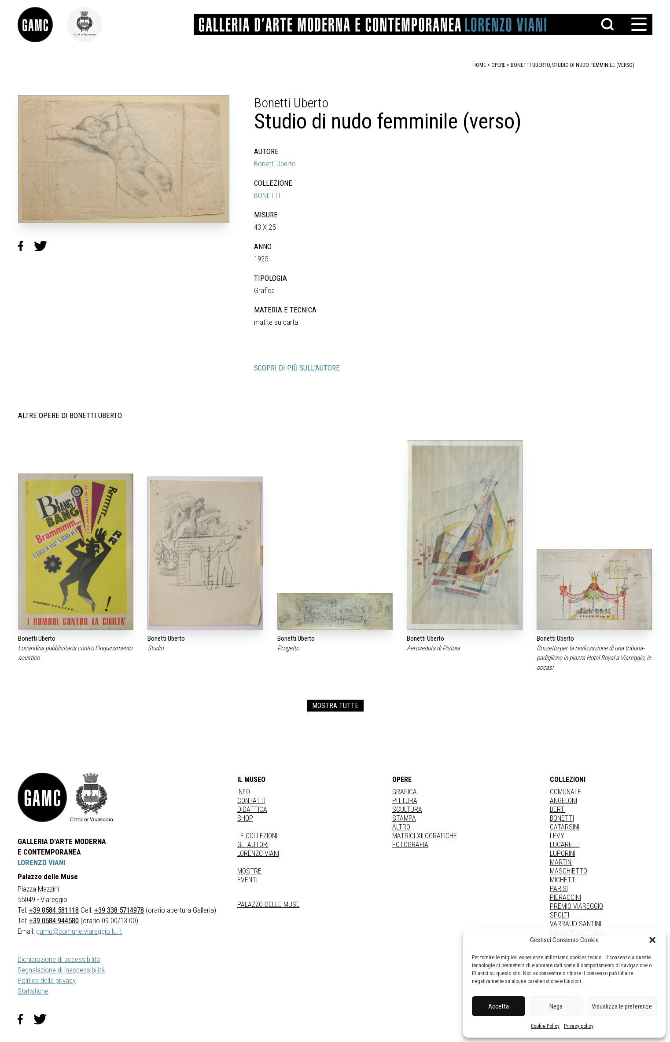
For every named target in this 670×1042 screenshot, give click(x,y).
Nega (556, 1006)
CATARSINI (564, 827)
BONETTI (267, 195)
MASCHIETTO (568, 871)
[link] (42, 24)
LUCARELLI (565, 844)
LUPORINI (562, 853)
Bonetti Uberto (275, 163)
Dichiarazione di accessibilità (59, 959)
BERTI (558, 809)
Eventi (247, 880)
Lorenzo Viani (258, 853)
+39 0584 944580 (54, 920)
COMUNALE (565, 792)
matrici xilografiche (424, 836)
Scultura (407, 809)
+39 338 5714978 (119, 910)
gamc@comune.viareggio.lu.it (79, 931)
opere (498, 65)
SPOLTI (559, 915)
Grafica (404, 792)
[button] (652, 940)
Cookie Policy (545, 1026)
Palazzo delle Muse (268, 904)
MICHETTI (563, 880)
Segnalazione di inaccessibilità (61, 969)
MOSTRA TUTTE (335, 705)
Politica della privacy (47, 980)
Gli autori (253, 844)
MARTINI (561, 862)
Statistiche (33, 991)
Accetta (498, 1006)
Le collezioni (257, 836)
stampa (404, 818)
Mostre (249, 871)
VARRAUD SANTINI (575, 924)
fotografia (410, 844)
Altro (401, 827)
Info (243, 792)
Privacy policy (578, 1026)
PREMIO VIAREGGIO (576, 906)
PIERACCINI (565, 897)
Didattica (252, 809)
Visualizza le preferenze (622, 1006)
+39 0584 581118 (54, 910)
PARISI (559, 888)
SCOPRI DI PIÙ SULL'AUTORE (297, 367)
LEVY (557, 836)
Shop (245, 818)
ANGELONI (563, 800)
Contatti (251, 800)
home (479, 65)
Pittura (404, 800)
